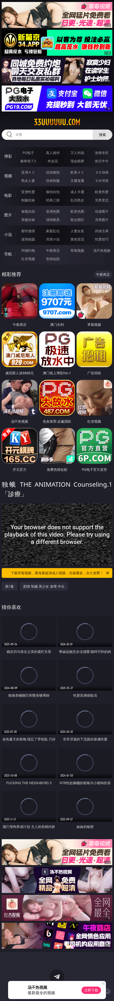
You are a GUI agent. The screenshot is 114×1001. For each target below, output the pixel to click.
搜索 (102, 134)
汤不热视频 (101, 250)
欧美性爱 (102, 191)
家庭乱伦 (53, 231)
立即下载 (91, 990)
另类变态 (102, 200)
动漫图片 (102, 211)
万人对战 (77, 152)
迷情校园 (28, 239)
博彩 (8, 156)
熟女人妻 (28, 180)
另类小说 (53, 239)
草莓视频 (77, 250)
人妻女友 (77, 231)
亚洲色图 (53, 211)
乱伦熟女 (77, 200)
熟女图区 (77, 219)
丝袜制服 (53, 180)
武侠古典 (102, 231)
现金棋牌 (77, 161)
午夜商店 (53, 250)
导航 (8, 254)
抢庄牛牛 (102, 161)
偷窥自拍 (28, 211)
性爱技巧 (102, 239)
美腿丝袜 (28, 219)
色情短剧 (53, 258)
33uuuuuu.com (57, 122)
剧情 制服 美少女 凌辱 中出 (44, 586)
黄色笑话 (77, 239)
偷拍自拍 (53, 191)
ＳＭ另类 (102, 180)
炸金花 (53, 161)
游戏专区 (102, 152)
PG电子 (28, 152)
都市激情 (28, 231)
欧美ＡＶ (77, 172)
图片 (8, 215)
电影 (8, 195)
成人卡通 (77, 191)
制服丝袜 (28, 200)
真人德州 (53, 152)
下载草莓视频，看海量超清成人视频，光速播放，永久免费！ (60, 573)
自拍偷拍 (53, 172)
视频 (8, 175)
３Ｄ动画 (102, 172)
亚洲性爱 (28, 191)
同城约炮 (28, 250)
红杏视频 (28, 258)
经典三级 (53, 200)
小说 (8, 234)
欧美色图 (77, 211)
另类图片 (102, 219)
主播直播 (77, 180)
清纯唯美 (53, 219)
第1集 (9, 586)
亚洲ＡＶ (28, 172)
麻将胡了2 (28, 161)
